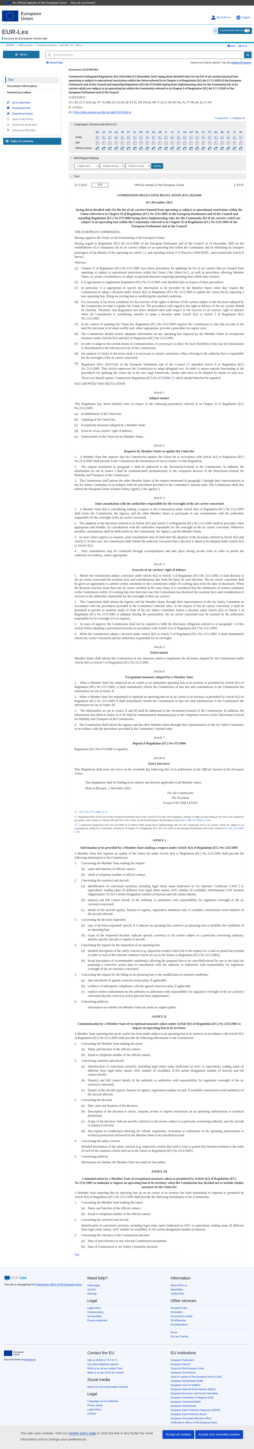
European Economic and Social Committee (194, 1393)
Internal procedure (19, 92)
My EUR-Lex (221, 17)
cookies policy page (76, 1433)
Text (11, 80)
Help (231, 45)
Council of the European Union (187, 1368)
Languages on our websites (102, 1401)
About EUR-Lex (179, 1285)
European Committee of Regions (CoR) (192, 1397)
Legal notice (94, 1307)
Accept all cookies (178, 1434)
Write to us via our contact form (104, 1368)
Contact (91, 1289)
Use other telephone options (103, 1364)
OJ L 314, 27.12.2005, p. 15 (93, 811)
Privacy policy (95, 1405)
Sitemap (92, 1293)
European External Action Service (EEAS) (193, 1389)
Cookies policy (95, 1312)
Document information (22, 86)
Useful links (177, 1293)
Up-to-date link (18, 102)
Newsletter (177, 1289)
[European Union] (14, 1353)
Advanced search (241, 62)
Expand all (221, 118)
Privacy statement (97, 1320)
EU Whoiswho (178, 1320)
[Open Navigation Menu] (21, 54)
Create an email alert (21, 125)
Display (157, 166)
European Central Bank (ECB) (187, 1380)
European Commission (183, 1372)
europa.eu (29, 1359)
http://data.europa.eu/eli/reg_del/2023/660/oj (102, 112)
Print (243, 45)
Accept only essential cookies (219, 1434)
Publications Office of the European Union (58, 1284)
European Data (179, 1307)
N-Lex (174, 1332)
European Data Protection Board (188, 1414)
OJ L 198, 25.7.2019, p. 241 (196, 820)
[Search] (247, 55)
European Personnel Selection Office (191, 1418)
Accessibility (94, 1316)
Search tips (54, 62)
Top (76, 1254)
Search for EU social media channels (107, 1386)
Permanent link (18, 108)
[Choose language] (86, 166)
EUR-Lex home (26, 45)
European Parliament (182, 1360)
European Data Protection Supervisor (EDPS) (195, 1410)
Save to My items (19, 119)
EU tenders (177, 1312)
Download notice (19, 113)
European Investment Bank (186, 1401)
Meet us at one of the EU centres (105, 1372)
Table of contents (19, 141)
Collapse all (237, 118)
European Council (180, 1364)
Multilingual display (84, 158)
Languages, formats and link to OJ (93, 124)
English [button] (243, 17)
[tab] (157, 124)
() (144, 252)
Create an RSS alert (21, 130)
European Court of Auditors (186, 1385)
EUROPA (10, 45)
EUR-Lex (15, 31)
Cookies (91, 1413)
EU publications (179, 1324)
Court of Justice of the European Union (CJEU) (196, 1376)
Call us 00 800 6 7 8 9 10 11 (102, 1360)
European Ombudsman (183, 1405)
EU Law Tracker (179, 1336)
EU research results (181, 1316)
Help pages (93, 1285)
